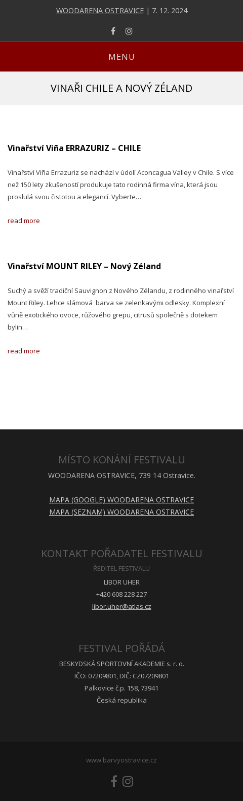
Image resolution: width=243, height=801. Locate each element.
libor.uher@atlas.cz (121, 606)
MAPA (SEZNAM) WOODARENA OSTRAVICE (121, 512)
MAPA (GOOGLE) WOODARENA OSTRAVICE (121, 499)
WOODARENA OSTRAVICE (100, 10)
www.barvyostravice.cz (121, 759)
